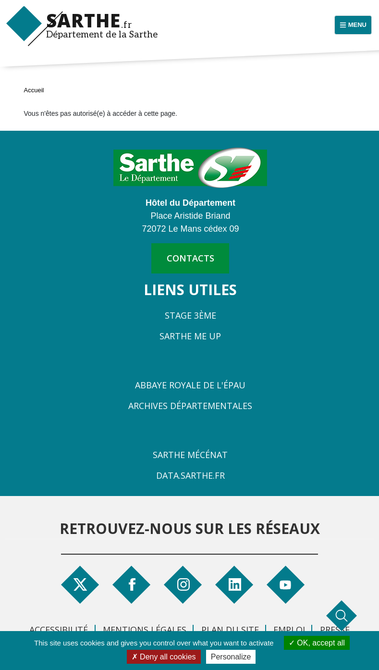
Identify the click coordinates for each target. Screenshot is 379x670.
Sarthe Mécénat (190, 454)
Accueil (34, 90)
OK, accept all (317, 643)
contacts (190, 258)
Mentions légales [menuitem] (144, 629)
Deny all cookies (164, 657)
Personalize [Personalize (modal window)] (231, 657)
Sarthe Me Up (190, 336)
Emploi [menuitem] (289, 629)
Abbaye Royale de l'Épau (190, 385)
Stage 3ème (190, 315)
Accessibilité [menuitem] (58, 629)
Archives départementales (190, 405)
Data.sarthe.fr (190, 475)
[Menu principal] (353, 25)
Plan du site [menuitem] (230, 629)
